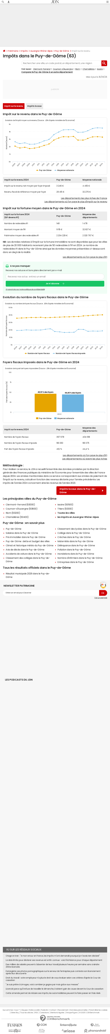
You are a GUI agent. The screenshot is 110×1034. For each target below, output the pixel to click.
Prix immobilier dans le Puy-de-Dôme (25, 537)
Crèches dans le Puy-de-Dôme (74, 537)
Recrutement (63, 1010)
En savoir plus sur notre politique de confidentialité (25, 289)
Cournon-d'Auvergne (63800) (22, 509)
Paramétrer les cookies (98, 1010)
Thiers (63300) (65, 509)
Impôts (24, 51)
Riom (77, 69)
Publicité (44, 1010)
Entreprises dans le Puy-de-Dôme (75, 562)
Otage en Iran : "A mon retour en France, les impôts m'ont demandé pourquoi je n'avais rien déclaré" (53, 956)
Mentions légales (57, 1012)
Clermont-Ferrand (41, 69)
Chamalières (88, 69)
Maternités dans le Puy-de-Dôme (75, 541)
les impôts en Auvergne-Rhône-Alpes (78, 517)
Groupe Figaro (71, 1012)
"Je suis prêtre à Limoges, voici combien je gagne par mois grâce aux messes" (42, 984)
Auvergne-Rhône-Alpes (41, 51)
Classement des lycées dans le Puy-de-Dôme (81, 529)
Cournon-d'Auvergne (63, 69)
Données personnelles (79, 1010)
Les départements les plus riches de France (84, 198)
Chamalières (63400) (17, 517)
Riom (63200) (13, 513)
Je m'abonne (52, 284)
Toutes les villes (66, 513)
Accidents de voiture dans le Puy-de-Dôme (29, 554)
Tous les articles (26, 1012)
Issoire (100, 69)
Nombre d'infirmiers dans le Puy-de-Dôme (79, 558)
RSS (36, 1012)
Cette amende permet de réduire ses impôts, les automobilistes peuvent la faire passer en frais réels (53, 993)
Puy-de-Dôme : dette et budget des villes (28, 541)
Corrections (44, 1012)
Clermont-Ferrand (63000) (20, 504)
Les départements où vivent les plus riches (84, 459)
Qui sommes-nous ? (11, 1010)
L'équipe (24, 1010)
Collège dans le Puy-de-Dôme (73, 533)
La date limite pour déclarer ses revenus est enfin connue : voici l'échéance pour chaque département (54, 960)
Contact (52, 1010)
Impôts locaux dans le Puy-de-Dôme (81, 490)
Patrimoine (13, 51)
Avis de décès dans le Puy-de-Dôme (25, 549)
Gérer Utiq (14, 1012)
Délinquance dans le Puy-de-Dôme (76, 545)
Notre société (34, 1010)
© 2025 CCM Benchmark (89, 1012)
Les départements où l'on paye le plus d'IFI (85, 257)
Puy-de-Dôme (62, 51)
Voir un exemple (100, 598)
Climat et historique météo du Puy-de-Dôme (29, 545)
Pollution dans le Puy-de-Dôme (74, 549)
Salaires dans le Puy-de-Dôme (22, 533)
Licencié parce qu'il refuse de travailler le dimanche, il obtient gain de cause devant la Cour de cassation (54, 989)
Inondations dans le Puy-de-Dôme (75, 554)
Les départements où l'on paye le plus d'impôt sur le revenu (75, 201)
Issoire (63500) (65, 504)
